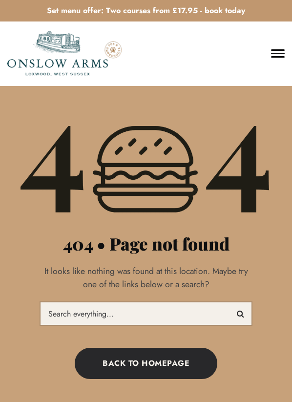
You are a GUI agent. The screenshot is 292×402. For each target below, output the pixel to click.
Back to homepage (146, 363)
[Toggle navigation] (278, 54)
